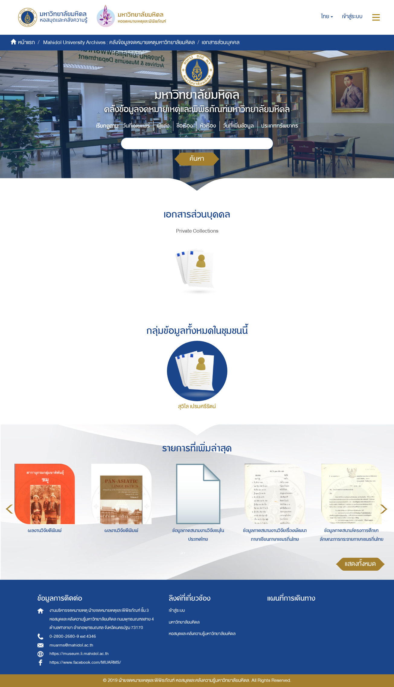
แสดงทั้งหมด (360, 563)
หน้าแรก (26, 42)
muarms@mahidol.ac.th (71, 645)
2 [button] (192, 553)
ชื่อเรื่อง (185, 126)
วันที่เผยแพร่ (136, 126)
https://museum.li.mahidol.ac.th (79, 653)
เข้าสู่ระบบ (177, 610)
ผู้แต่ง (163, 126)
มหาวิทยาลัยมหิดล (184, 622)
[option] (43, 508)
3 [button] (201, 553)
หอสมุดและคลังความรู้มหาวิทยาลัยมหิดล (202, 633)
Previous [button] (9, 509)
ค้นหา (197, 158)
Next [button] (383, 509)
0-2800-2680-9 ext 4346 (73, 636)
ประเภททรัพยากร (279, 126)
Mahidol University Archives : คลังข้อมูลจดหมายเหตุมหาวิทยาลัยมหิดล (119, 42)
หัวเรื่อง (208, 126)
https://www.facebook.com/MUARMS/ (85, 662)
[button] (327, 16)
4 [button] (210, 553)
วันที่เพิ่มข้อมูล (238, 126)
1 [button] (183, 553)
